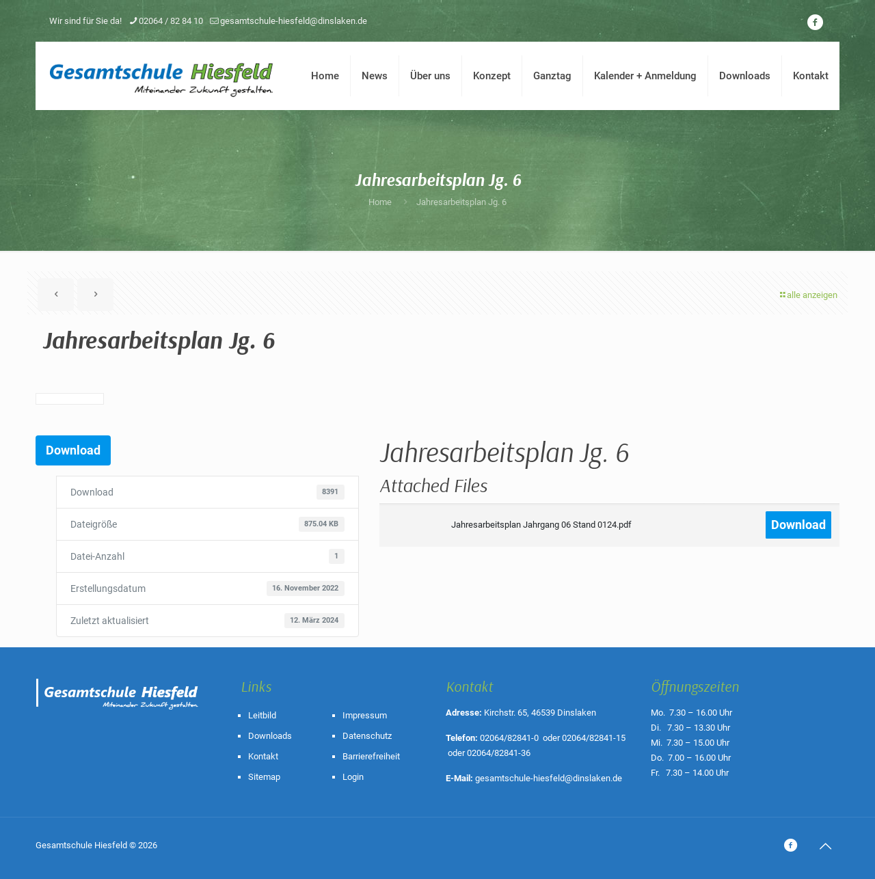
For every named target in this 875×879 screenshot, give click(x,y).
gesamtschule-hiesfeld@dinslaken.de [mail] (293, 21)
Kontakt (263, 756)
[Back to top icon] (825, 846)
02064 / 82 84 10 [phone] (171, 21)
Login (353, 777)
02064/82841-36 (498, 753)
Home (380, 202)
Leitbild (262, 715)
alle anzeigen (807, 295)
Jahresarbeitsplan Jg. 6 (461, 202)
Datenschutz (367, 736)
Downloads (270, 736)
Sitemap (264, 777)
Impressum (364, 715)
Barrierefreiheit (371, 756)
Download (73, 450)
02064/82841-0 (509, 738)
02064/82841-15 (593, 738)
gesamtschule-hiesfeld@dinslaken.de (548, 778)
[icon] (815, 22)
